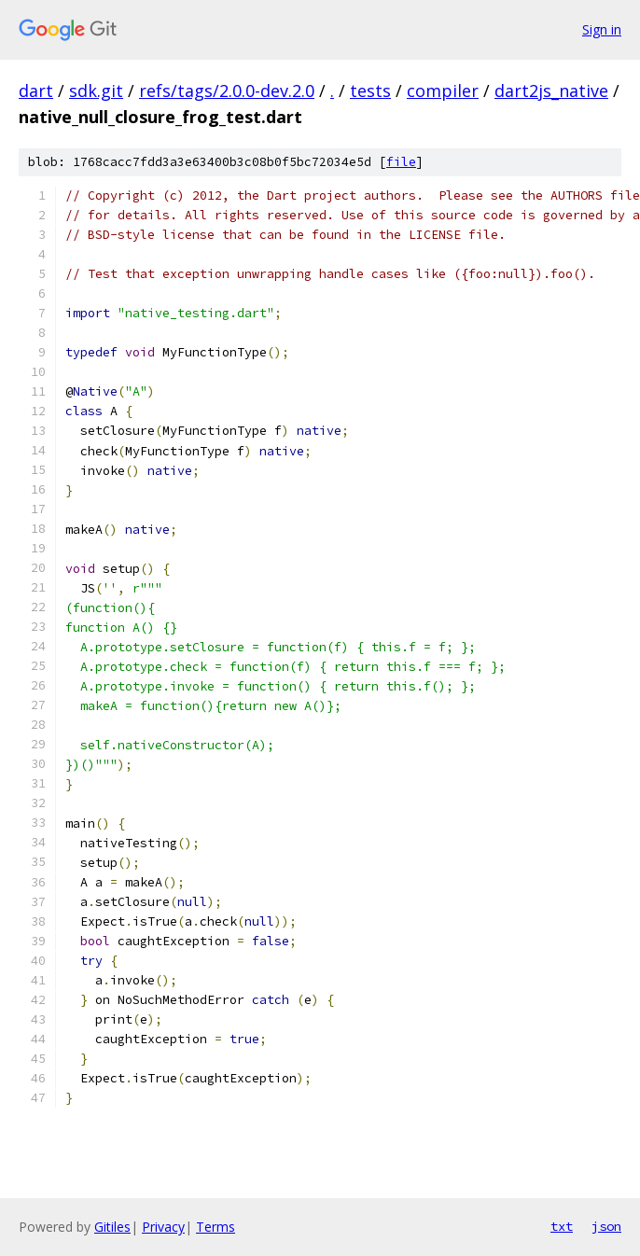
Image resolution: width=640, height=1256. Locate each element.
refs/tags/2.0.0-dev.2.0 (226, 90)
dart (36, 90)
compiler (443, 90)
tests (370, 90)
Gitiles (112, 1226)
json (606, 1226)
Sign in (601, 29)
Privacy (163, 1226)
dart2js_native (551, 90)
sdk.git (96, 90)
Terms (215, 1226)
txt (561, 1226)
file (401, 162)
